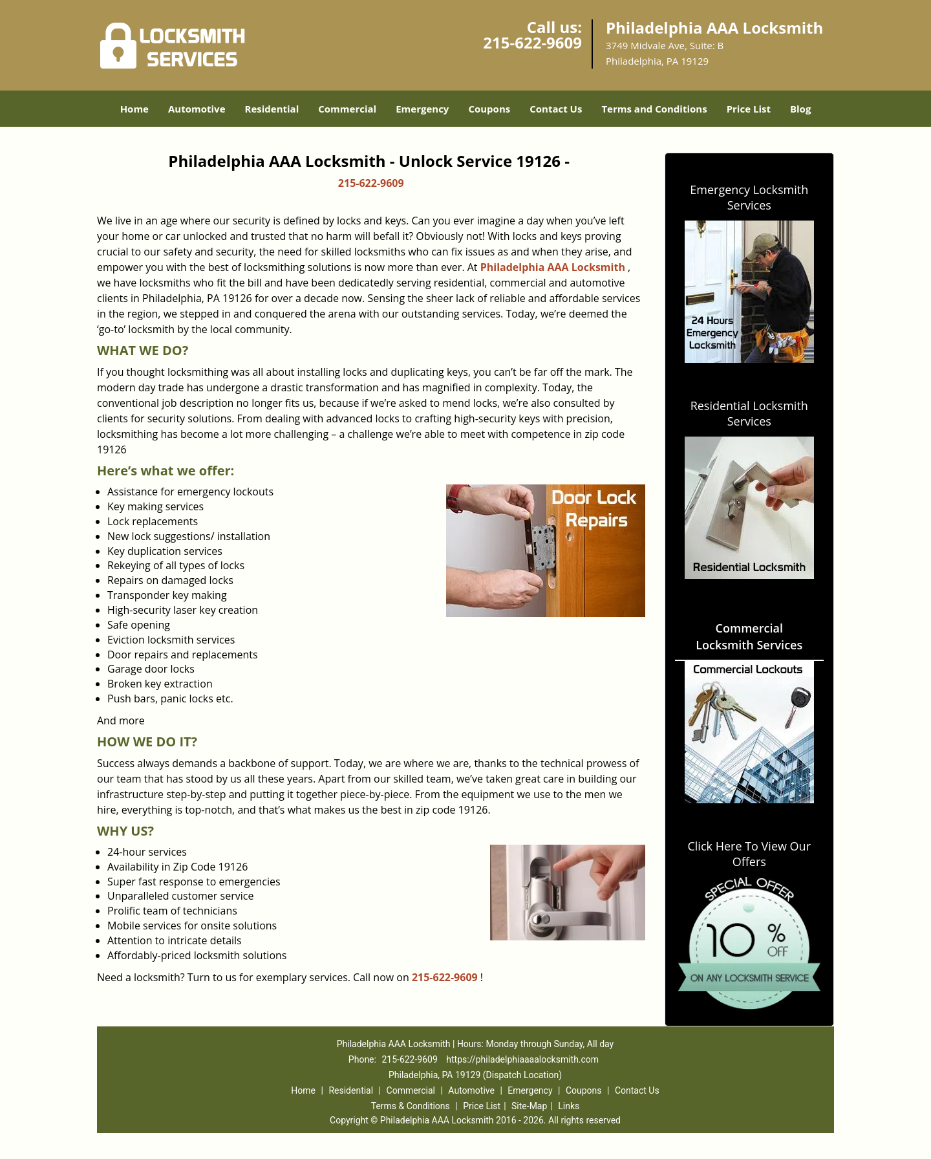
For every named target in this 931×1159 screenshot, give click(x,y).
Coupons (489, 108)
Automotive (197, 108)
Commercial (347, 108)
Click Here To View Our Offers (749, 853)
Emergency (422, 108)
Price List (749, 108)
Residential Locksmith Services (749, 413)
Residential (272, 108)
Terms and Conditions (654, 108)
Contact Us (556, 108)
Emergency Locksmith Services (749, 197)
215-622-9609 (532, 42)
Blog (800, 108)
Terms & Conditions (410, 1106)
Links (568, 1106)
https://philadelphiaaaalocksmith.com (522, 1059)
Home (134, 108)
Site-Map (529, 1106)
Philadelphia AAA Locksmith (552, 267)
